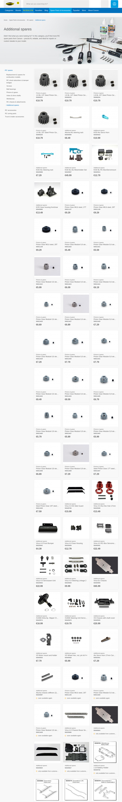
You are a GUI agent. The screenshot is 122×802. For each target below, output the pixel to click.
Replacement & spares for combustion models (15, 76)
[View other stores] (18, 5)
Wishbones (10, 99)
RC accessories (10, 110)
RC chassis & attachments (15, 102)
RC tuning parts (10, 113)
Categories (9, 15)
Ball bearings (10, 89)
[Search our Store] (56, 6)
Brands (18, 15)
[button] (104, 6)
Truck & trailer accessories (14, 117)
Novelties (38, 15)
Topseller (76, 15)
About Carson (93, 15)
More (84, 15)
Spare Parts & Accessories (60, 15)
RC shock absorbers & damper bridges (17, 81)
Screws (8, 86)
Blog (46, 15)
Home (5, 20)
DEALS (28, 15)
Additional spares (12, 105)
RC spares (30, 20)
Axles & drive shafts (13, 95)
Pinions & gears (11, 92)
